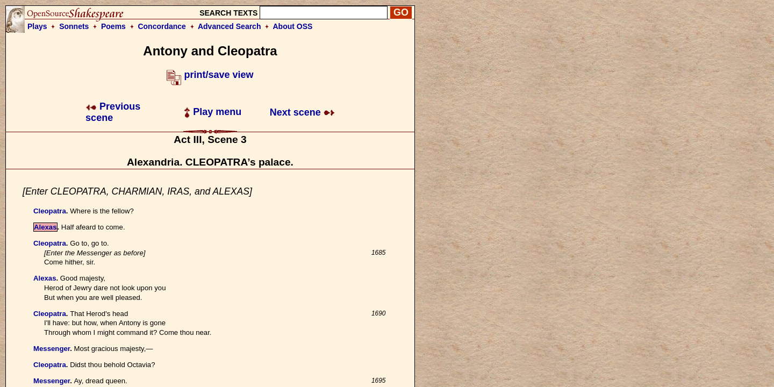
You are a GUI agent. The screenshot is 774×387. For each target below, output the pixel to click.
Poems (113, 26)
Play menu (212, 111)
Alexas (45, 227)
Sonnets (74, 26)
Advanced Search (229, 26)
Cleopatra (49, 211)
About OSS (293, 26)
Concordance (161, 26)
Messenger (51, 349)
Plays (37, 26)
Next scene (302, 112)
